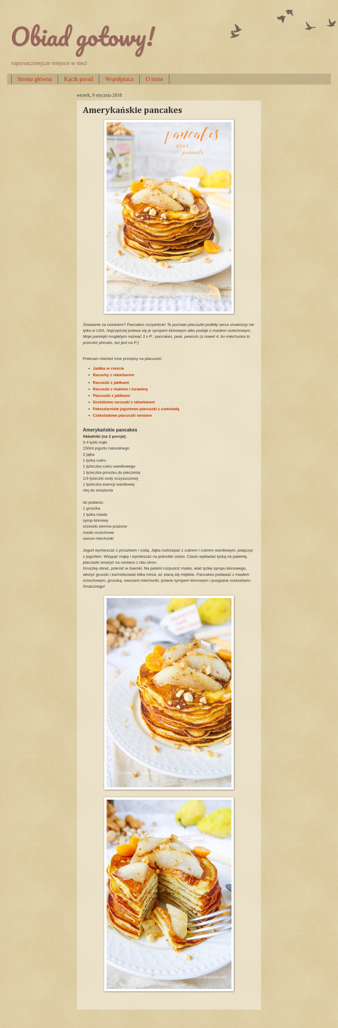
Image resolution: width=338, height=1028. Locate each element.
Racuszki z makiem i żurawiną (120, 389)
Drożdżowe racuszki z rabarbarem (124, 402)
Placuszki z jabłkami (111, 395)
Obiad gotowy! (82, 36)
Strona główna (34, 79)
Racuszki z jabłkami (111, 382)
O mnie (154, 79)
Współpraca (119, 79)
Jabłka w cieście (108, 368)
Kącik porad (78, 79)
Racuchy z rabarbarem (113, 375)
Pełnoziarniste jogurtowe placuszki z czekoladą (136, 409)
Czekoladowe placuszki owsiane (122, 415)
